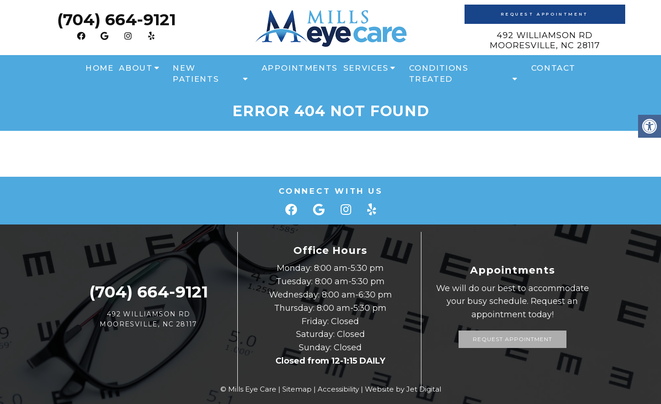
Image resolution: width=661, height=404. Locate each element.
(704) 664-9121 (116, 19)
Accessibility (338, 389)
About (135, 68)
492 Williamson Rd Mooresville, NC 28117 (545, 40)
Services (366, 68)
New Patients (196, 73)
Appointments (300, 68)
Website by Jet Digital (403, 389)
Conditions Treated (439, 73)
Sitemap (297, 389)
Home (99, 68)
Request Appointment (544, 14)
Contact (553, 68)
